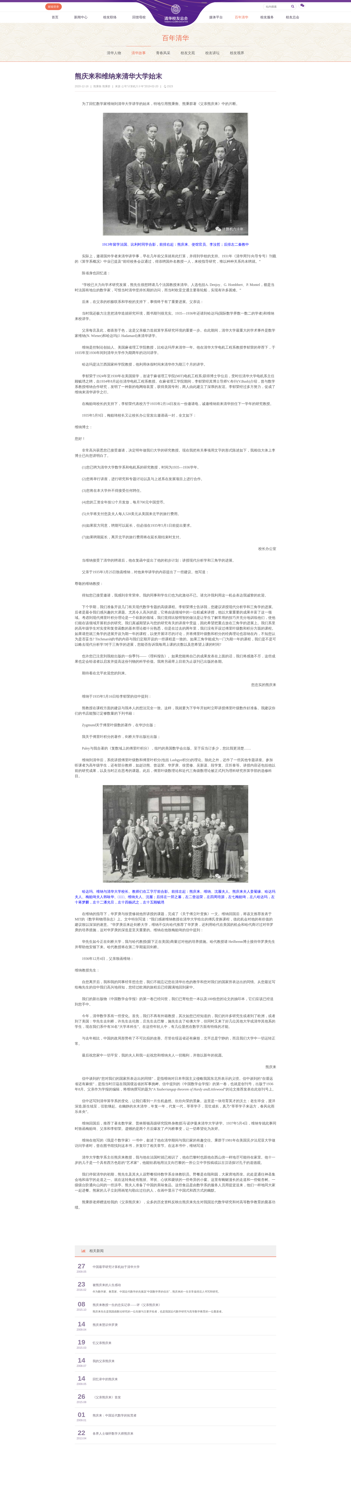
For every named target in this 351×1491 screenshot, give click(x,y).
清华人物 (114, 53)
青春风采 (163, 53)
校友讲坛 (212, 53)
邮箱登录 (53, 6)
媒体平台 (216, 17)
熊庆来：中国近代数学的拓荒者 (115, 1415)
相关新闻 (92, 1251)
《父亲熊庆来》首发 (107, 1397)
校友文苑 (188, 53)
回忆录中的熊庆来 (105, 1379)
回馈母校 (139, 17)
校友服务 (267, 17)
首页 (55, 17)
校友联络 (110, 17)
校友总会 (292, 17)
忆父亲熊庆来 (102, 1343)
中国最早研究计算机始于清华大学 (116, 1267)
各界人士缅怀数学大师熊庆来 (113, 1433)
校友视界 (237, 53)
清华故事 (138, 53)
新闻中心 (81, 17)
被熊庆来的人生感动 (107, 1285)
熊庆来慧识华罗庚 (105, 1325)
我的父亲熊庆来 (104, 1361)
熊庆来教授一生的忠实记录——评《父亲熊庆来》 (127, 1305)
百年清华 (241, 17)
